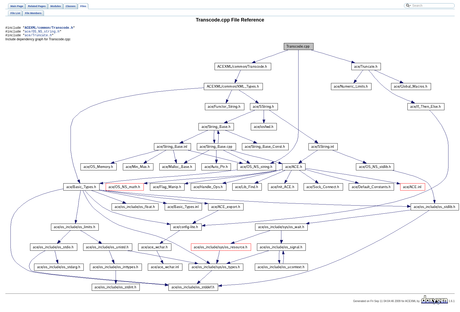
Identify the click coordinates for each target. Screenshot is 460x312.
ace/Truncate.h (38, 37)
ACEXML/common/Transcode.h (49, 28)
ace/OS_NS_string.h (42, 33)
